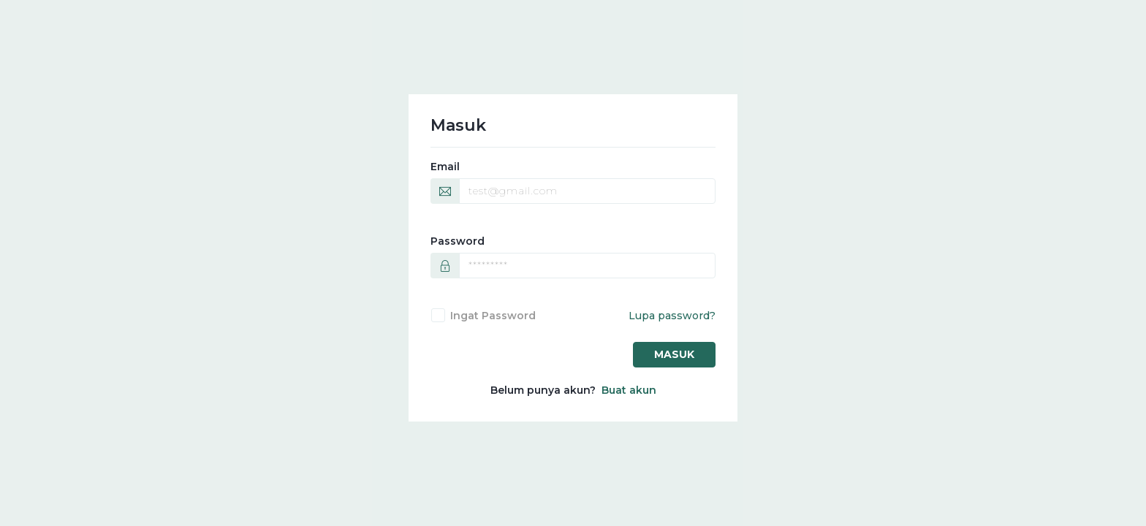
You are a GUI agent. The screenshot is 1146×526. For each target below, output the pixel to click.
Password (457, 241)
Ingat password (493, 315)
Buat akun (629, 390)
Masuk (674, 354)
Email (445, 166)
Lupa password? (672, 315)
